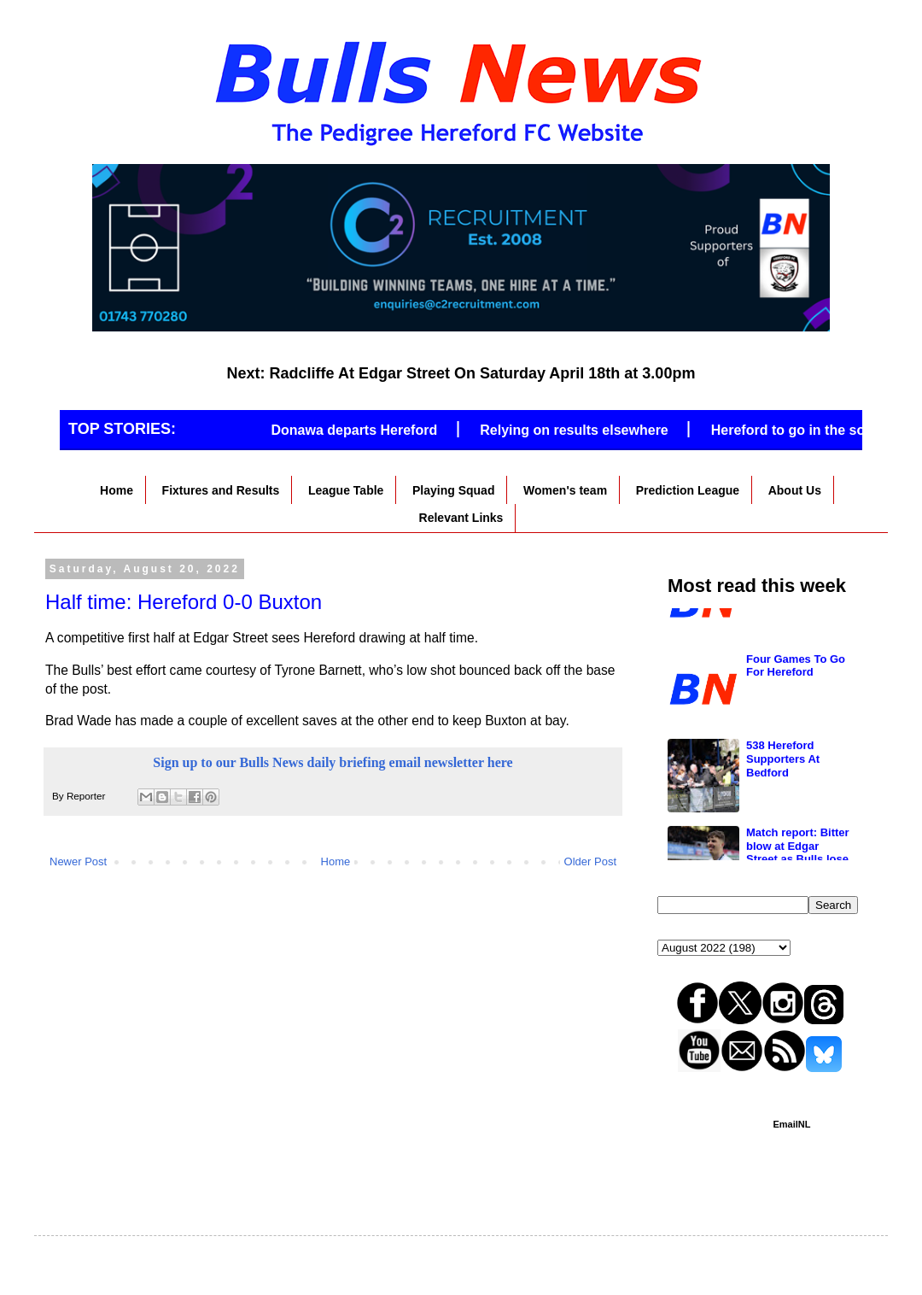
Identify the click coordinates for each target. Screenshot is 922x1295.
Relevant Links (461, 517)
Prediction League (687, 490)
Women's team (565, 490)
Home (116, 490)
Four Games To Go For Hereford (795, 800)
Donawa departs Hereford (363, 430)
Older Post (590, 861)
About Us (794, 490)
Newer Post (78, 861)
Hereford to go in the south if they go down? (797, 633)
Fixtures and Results (221, 490)
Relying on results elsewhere (583, 430)
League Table (345, 490)
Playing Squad (453, 490)
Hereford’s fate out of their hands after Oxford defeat (796, 719)
